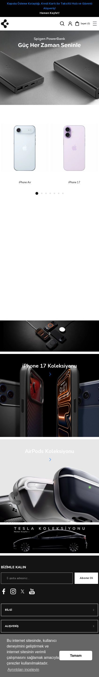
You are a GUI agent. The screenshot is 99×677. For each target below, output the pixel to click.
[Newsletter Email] (37, 578)
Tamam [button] (76, 655)
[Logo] (5, 23)
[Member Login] (70, 23)
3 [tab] (46, 193)
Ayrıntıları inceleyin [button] (23, 670)
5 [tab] (54, 193)
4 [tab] (50, 193)
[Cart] (82, 23)
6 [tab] (58, 193)
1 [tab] (36, 193)
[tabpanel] (49, 67)
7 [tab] (63, 193)
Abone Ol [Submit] (86, 578)
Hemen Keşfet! (54, 8)
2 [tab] (41, 193)
